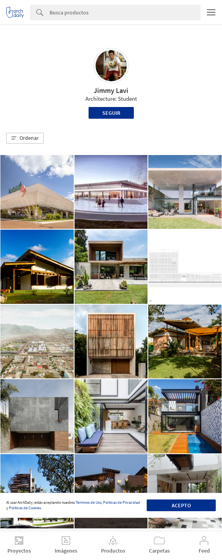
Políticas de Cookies (25, 507)
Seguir (111, 112)
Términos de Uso (88, 502)
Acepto (181, 505)
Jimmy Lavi (111, 90)
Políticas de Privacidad (121, 502)
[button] (25, 138)
